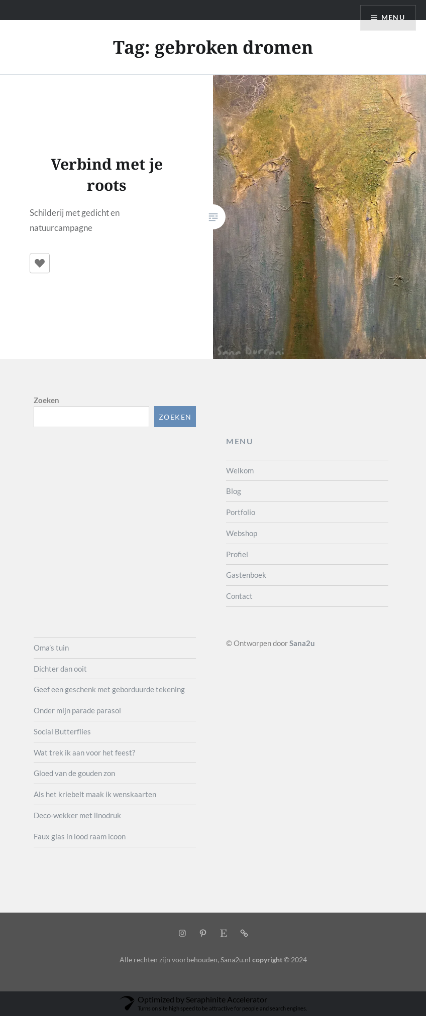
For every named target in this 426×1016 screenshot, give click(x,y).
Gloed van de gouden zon (74, 773)
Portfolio (240, 512)
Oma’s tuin (51, 647)
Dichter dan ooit (60, 668)
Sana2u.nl (236, 959)
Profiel (237, 554)
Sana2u (302, 643)
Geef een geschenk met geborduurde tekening (109, 689)
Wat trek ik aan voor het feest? (84, 752)
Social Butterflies (62, 731)
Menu (393, 18)
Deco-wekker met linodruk (77, 815)
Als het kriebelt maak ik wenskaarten (95, 794)
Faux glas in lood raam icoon (80, 836)
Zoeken (46, 400)
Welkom (240, 470)
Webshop (241, 533)
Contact (239, 595)
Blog (233, 490)
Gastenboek (246, 574)
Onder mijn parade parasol (77, 710)
